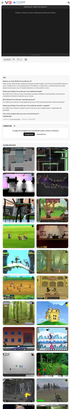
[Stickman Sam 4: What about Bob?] (19, 365)
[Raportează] (19, 59)
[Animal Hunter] (19, 313)
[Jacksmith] (52, 210)
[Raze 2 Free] (19, 210)
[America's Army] (52, 390)
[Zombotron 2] (52, 185)
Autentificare (41, 134)
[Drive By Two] (19, 339)
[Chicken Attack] (52, 313)
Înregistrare (29, 134)
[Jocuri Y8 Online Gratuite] (8, 2)
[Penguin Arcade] (52, 339)
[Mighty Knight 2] (19, 287)
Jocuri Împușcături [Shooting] (14, 119)
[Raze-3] (19, 262)
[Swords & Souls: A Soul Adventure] (52, 287)
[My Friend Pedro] (52, 236)
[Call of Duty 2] (19, 390)
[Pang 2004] (52, 365)
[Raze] (52, 159)
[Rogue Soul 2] (52, 262)
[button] (7, 116)
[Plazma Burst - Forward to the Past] (19, 159)
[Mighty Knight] (19, 236)
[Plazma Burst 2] (19, 185)
